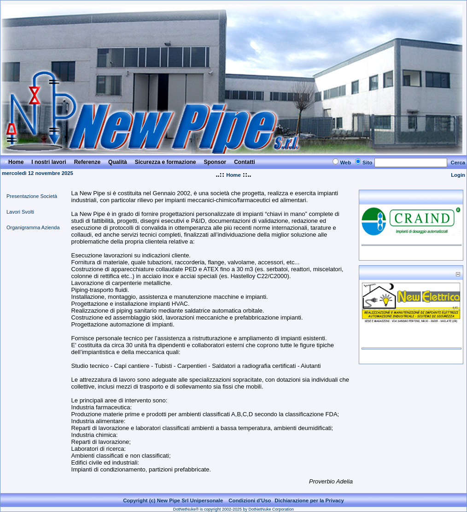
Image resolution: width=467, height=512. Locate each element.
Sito (367, 162)
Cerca (458, 162)
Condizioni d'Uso (249, 500)
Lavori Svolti (20, 212)
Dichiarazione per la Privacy (309, 500)
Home (233, 175)
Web (345, 162)
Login (458, 175)
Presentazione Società (31, 196)
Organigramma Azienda (33, 227)
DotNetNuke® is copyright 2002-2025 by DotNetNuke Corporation (233, 509)
